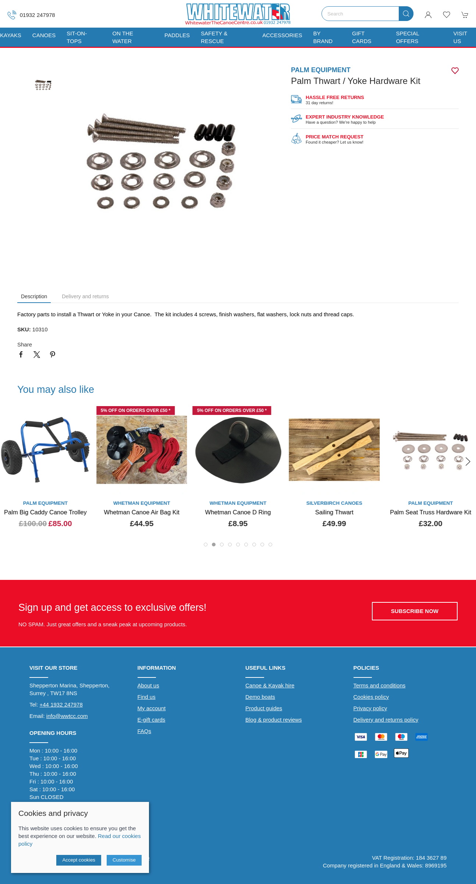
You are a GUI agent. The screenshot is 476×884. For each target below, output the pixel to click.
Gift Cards (362, 37)
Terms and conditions (380, 685)
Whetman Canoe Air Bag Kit (141, 512)
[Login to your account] (428, 14)
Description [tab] (34, 296)
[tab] (205, 544)
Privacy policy (370, 708)
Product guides (263, 708)
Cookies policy (371, 697)
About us (148, 685)
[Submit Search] (406, 13)
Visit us (460, 37)
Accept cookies (78, 860)
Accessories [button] (282, 35)
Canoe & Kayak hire (269, 685)
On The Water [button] (123, 37)
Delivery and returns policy (386, 719)
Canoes (44, 35)
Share (24, 344)
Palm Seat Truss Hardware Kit (430, 512)
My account (152, 708)
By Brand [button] (323, 37)
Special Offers (407, 37)
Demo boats (260, 697)
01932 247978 (31, 15)
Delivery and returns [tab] (85, 296)
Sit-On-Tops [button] (77, 37)
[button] (446, 14)
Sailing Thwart (334, 512)
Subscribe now (414, 611)
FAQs (145, 731)
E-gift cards (152, 719)
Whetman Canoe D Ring (238, 512)
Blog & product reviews (273, 719)
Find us (147, 697)
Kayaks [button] (10, 35)
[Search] (367, 13)
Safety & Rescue (214, 37)
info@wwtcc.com (67, 716)
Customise (124, 860)
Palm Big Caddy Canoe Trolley (45, 512)
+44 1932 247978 (61, 704)
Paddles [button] (177, 35)
